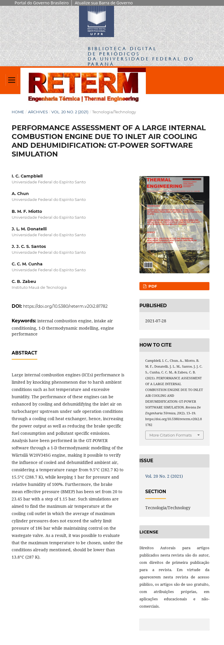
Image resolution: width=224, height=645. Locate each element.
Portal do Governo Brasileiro (42, 3)
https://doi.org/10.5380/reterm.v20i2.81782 (65, 306)
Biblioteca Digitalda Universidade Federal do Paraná (141, 56)
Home (18, 111)
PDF (152, 286)
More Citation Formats (170, 435)
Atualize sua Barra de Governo (104, 3)
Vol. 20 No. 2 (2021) (69, 111)
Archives (38, 111)
